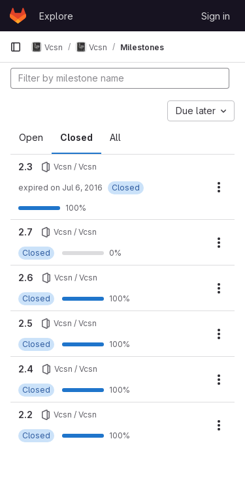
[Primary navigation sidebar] (15, 47)
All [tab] (115, 137)
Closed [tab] (76, 137)
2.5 (25, 323)
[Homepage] (18, 15)
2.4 (25, 368)
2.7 (25, 231)
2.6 (25, 277)
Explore (56, 16)
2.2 (25, 414)
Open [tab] (31, 137)
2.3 (25, 166)
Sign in (215, 16)
